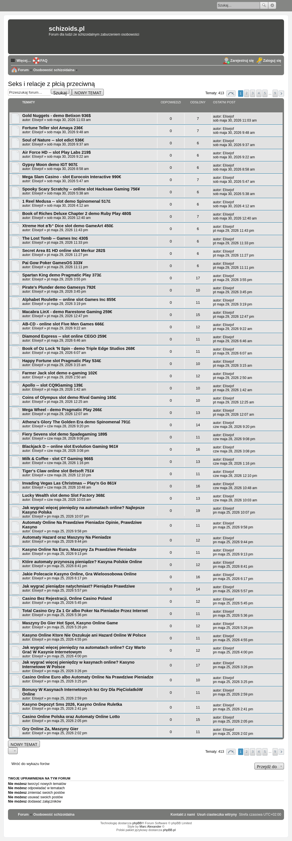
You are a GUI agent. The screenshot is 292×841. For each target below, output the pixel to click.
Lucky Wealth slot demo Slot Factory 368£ (63, 495)
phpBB (137, 823)
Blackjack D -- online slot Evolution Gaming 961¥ (70, 446)
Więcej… (24, 61)
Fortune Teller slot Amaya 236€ (52, 128)
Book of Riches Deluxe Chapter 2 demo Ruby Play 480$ (76, 213)
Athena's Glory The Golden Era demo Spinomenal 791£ (76, 422)
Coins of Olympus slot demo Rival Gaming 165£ (69, 397)
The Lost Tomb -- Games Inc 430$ (55, 238)
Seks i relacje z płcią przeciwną (51, 83)
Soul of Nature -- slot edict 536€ (53, 140)
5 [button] (265, 93)
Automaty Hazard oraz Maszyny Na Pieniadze (66, 537)
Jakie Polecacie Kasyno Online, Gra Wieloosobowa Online (79, 574)
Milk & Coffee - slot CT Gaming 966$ (57, 458)
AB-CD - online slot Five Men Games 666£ (63, 324)
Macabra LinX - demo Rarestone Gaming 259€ (67, 311)
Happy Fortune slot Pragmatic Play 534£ (61, 360)
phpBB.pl (169, 830)
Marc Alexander (150, 826)
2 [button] (247, 93)
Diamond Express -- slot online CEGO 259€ (64, 336)
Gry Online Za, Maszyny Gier (50, 729)
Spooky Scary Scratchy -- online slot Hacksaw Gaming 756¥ (81, 189)
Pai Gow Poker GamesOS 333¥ (52, 262)
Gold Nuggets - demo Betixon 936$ (56, 115)
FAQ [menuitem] (43, 61)
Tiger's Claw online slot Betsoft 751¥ (58, 471)
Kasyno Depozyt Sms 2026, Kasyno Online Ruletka (72, 704)
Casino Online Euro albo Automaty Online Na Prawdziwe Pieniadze (87, 677)
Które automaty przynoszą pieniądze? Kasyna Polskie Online (82, 561)
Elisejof (37, 120)
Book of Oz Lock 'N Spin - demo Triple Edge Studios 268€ (78, 348)
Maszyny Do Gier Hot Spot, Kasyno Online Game (70, 623)
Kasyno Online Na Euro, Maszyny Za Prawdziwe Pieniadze (79, 549)
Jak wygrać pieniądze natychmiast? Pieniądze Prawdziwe (78, 586)
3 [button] (253, 93)
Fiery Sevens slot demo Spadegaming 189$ (64, 434)
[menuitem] (217, 815)
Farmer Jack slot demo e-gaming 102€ (59, 373)
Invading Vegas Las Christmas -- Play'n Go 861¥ (69, 483)
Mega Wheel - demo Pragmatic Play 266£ (62, 409)
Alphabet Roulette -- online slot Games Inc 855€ (69, 299)
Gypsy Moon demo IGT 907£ (50, 164)
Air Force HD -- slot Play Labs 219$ (56, 152)
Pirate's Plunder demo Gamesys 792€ (59, 287)
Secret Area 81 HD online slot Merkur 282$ (63, 250)
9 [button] (275, 93)
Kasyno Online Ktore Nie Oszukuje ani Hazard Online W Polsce (84, 635)
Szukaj (264, 5)
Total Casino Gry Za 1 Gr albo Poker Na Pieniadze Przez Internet (85, 610)
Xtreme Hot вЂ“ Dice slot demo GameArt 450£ (67, 225)
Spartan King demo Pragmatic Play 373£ (62, 275)
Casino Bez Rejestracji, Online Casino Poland (67, 598)
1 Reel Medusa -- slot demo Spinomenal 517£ (66, 201)
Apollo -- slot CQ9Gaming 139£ (52, 385)
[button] (231, 94)
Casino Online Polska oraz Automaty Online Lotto (71, 716)
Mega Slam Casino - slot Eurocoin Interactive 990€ (71, 177)
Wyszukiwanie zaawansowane (272, 5)
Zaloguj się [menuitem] (272, 61)
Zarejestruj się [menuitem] (242, 61)
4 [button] (259, 93)
